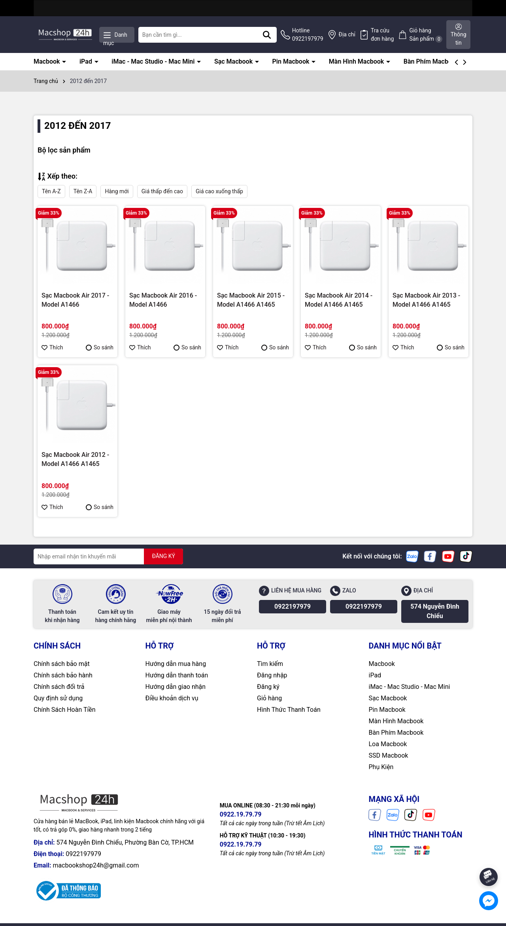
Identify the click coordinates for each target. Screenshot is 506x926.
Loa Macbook (388, 744)
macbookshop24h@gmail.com (96, 865)
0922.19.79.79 (241, 814)
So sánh (99, 347)
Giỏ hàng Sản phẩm (425, 35)
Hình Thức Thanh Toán (289, 709)
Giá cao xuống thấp (219, 191)
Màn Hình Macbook (357, 61)
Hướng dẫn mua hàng (175, 664)
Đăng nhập (272, 675)
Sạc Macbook (234, 61)
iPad (86, 61)
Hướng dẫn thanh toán (176, 675)
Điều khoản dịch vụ (171, 698)
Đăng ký (268, 686)
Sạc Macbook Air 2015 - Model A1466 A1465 (251, 300)
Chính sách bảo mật (62, 664)
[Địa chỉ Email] (108, 556)
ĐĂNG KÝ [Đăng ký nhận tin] (163, 556)
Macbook (47, 61)
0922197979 (292, 606)
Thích (52, 347)
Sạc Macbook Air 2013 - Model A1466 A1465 (426, 300)
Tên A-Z (51, 191)
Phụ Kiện (381, 767)
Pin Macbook (291, 61)
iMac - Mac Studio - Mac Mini (153, 61)
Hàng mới (116, 191)
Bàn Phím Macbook (432, 61)
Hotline (307, 35)
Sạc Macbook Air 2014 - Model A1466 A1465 (338, 300)
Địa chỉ (347, 34)
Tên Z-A (83, 191)
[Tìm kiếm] (267, 35)
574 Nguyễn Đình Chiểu (434, 611)
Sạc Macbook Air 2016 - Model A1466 (163, 300)
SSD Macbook (388, 755)
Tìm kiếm (270, 664)
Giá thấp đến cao (162, 191)
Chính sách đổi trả (59, 686)
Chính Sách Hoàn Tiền (65, 709)
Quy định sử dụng (58, 698)
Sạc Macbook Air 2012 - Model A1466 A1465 (75, 459)
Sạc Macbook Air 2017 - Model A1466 (75, 300)
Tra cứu (382, 35)
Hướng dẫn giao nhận (175, 686)
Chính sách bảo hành (63, 675)
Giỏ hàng (269, 698)
